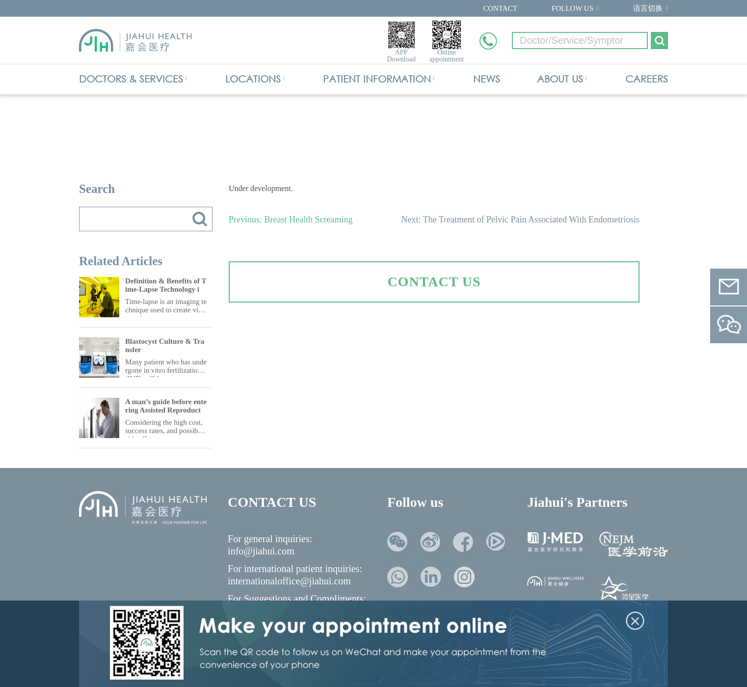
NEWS (486, 78)
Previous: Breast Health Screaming (290, 219)
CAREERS (646, 78)
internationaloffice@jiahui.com (289, 581)
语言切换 (648, 8)
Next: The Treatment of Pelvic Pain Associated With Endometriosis (520, 219)
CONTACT (500, 8)
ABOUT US (560, 78)
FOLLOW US (572, 8)
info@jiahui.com (261, 551)
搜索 (199, 219)
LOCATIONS (253, 78)
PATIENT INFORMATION (377, 78)
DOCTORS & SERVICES (131, 78)
